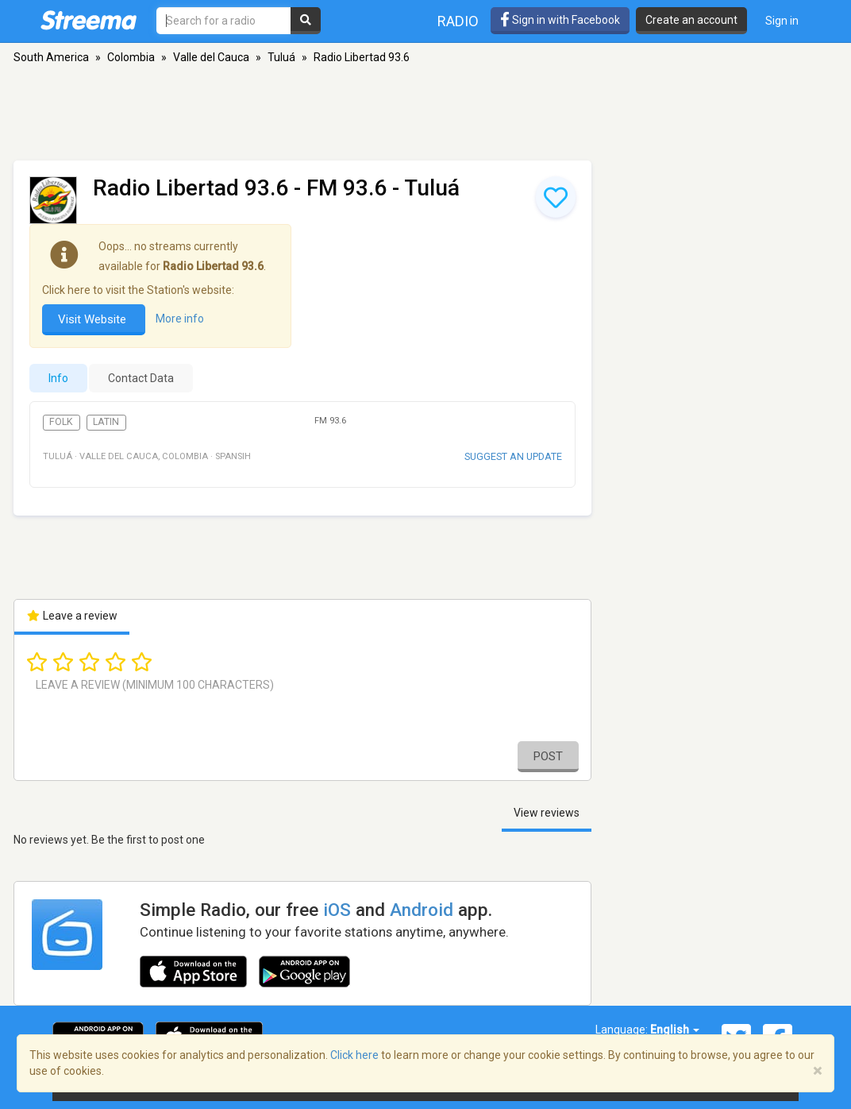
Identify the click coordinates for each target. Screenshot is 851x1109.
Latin (106, 421)
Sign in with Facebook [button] (560, 20)
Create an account (691, 20)
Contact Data (141, 378)
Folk (61, 421)
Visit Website (93, 319)
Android (421, 909)
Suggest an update (513, 456)
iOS (337, 909)
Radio (458, 21)
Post (548, 756)
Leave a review (71, 615)
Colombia (131, 57)
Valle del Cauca (211, 57)
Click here (354, 1055)
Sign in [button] (782, 20)
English (674, 1029)
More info (180, 318)
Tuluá (281, 57)
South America (51, 57)
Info (58, 378)
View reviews (547, 812)
